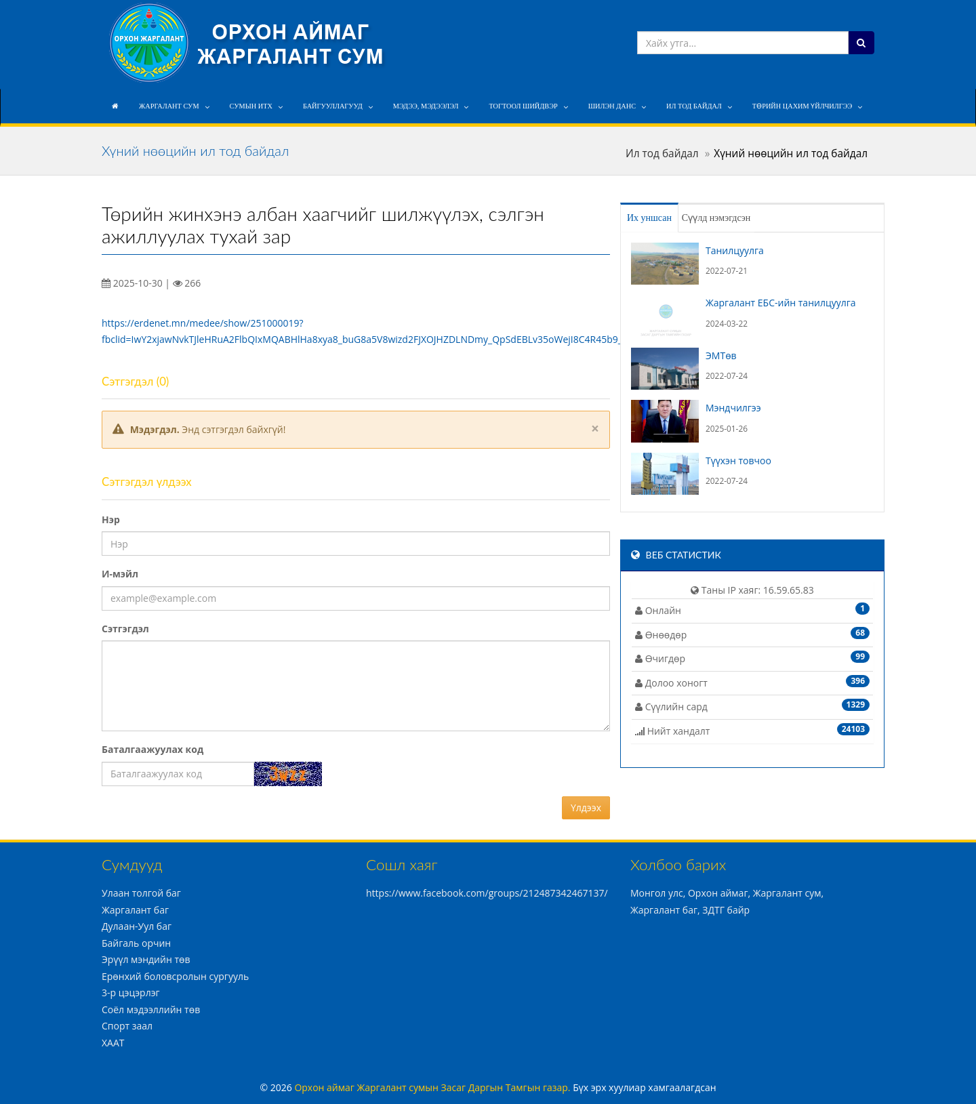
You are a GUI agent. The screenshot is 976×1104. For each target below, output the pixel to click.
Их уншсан (660, 218)
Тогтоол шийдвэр (523, 106)
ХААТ (113, 1042)
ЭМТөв (721, 355)
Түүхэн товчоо (738, 460)
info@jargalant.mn (685, 12)
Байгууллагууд (333, 106)
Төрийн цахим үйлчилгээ (802, 106)
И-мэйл (120, 573)
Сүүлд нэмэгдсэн (740, 218)
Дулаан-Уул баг (136, 926)
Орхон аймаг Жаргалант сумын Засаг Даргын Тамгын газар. (433, 1087)
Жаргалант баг (135, 909)
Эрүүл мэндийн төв (146, 959)
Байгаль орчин (136, 943)
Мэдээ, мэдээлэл (426, 106)
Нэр (111, 519)
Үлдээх (586, 807)
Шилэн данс (612, 106)
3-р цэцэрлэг (131, 992)
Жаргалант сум (169, 106)
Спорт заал (127, 1025)
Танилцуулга (735, 250)
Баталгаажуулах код (152, 749)
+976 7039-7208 (777, 12)
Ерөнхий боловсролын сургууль (175, 976)
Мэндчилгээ (733, 407)
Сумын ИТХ (251, 106)
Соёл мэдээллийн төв (151, 1009)
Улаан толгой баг (141, 892)
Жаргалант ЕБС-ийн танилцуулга (781, 302)
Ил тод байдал (694, 106)
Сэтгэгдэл (125, 628)
